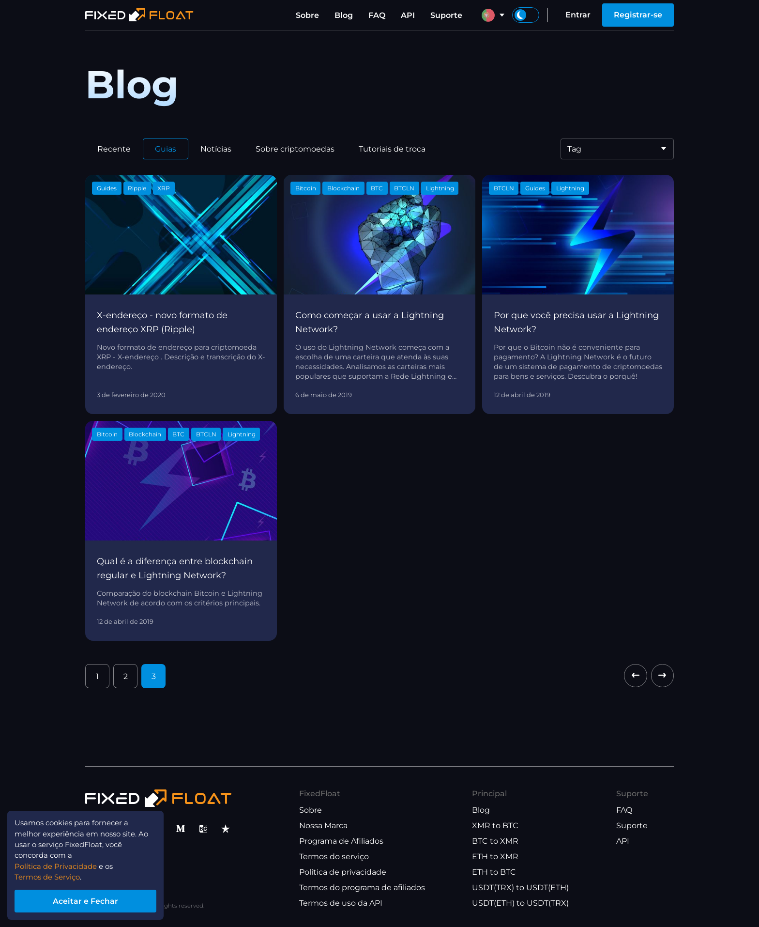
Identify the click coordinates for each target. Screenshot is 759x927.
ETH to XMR (495, 856)
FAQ (376, 15)
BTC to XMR (495, 841)
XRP (163, 188)
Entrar (578, 14)
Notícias (215, 149)
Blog (343, 15)
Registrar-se (638, 14)
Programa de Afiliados (341, 841)
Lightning (440, 188)
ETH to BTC (494, 872)
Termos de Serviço (50, 874)
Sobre (307, 15)
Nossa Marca (323, 825)
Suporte (446, 15)
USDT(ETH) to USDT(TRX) (520, 903)
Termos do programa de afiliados (362, 887)
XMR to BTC (495, 825)
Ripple (137, 188)
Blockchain (343, 188)
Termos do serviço (334, 856)
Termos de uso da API (340, 903)
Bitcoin (305, 188)
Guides (107, 188)
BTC (377, 188)
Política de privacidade (342, 872)
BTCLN (404, 188)
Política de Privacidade (65, 862)
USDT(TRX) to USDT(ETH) (520, 887)
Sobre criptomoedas (295, 149)
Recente (114, 149)
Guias (165, 149)
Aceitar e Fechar (91, 899)
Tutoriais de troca (392, 149)
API (408, 15)
